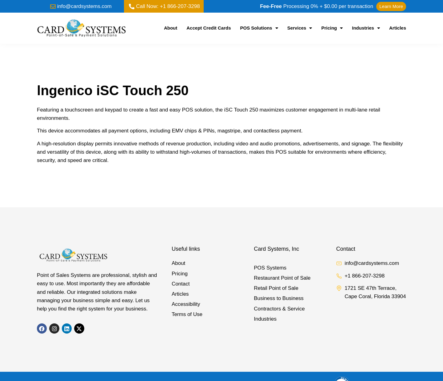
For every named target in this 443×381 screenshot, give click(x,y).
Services (299, 28)
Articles (397, 27)
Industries (366, 28)
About (170, 27)
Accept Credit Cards (208, 27)
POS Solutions (259, 28)
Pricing (332, 28)
